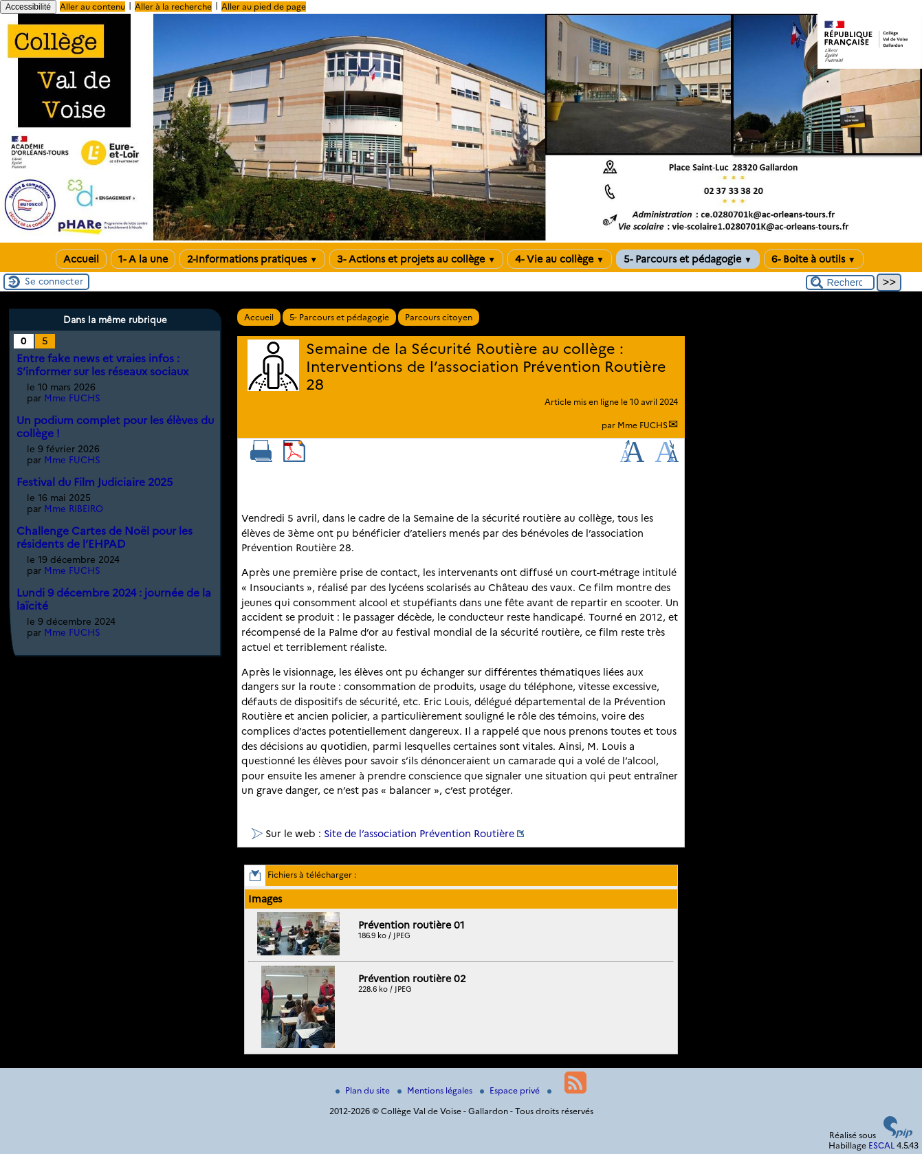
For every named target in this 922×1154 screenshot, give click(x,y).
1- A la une (143, 259)
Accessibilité (28, 7)
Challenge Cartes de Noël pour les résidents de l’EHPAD (105, 537)
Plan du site (364, 1090)
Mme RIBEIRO (73, 508)
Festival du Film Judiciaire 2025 (95, 482)
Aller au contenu (92, 6)
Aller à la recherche (173, 6)
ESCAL (881, 1145)
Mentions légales (435, 1090)
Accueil (81, 259)
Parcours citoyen (438, 317)
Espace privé (511, 1090)
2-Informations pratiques (252, 259)
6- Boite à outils (813, 259)
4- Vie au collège (559, 259)
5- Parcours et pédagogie (688, 259)
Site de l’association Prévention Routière (419, 834)
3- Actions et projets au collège (416, 259)
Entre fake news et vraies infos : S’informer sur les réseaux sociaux (102, 365)
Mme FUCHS (642, 425)
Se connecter (54, 281)
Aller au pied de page (263, 6)
